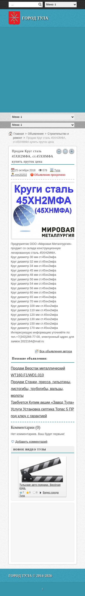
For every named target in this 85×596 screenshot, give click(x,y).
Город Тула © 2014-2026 (30, 576)
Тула (57, 170)
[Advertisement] (42, 69)
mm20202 (21, 174)
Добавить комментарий (31, 441)
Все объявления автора (55, 351)
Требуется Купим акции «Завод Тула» (42, 402)
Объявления (36, 133)
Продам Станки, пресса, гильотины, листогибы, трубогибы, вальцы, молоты (41, 388)
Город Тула (35, 18)
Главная (19, 133)
